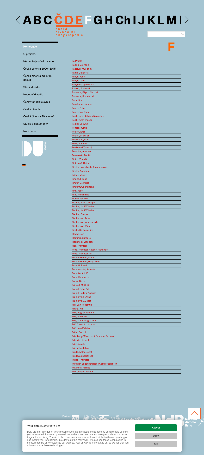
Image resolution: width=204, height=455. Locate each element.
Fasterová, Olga (80, 112)
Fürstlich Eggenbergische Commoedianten (94, 364)
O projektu (29, 54)
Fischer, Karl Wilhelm (83, 206)
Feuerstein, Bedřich (82, 155)
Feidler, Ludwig (80, 124)
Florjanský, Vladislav (82, 242)
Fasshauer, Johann (82, 104)
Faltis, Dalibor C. (80, 73)
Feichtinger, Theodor (82, 120)
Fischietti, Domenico (82, 230)
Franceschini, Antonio (83, 269)
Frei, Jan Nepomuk (82, 305)
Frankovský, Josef (81, 301)
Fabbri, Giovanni (80, 65)
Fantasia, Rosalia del (83, 96)
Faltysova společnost (83, 84)
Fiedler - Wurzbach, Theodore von (89, 167)
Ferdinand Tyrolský (82, 147)
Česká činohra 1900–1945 (39, 68)
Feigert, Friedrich (81, 136)
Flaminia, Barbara (81, 238)
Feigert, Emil (78, 132)
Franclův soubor (80, 277)
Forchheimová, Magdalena (86, 261)
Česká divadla (32, 109)
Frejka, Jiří (77, 309)
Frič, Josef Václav (81, 328)
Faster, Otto (78, 108)
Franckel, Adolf (80, 273)
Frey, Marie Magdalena (84, 320)
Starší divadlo (31, 87)
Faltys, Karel (78, 81)
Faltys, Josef (78, 77)
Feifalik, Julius (79, 128)
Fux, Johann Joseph (83, 372)
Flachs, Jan (78, 234)
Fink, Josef (77, 191)
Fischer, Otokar (80, 214)
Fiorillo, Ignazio (80, 198)
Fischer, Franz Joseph (83, 202)
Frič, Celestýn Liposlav (84, 324)
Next (186, 20)
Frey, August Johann (83, 313)
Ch (123, 21)
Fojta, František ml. (82, 254)
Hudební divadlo (33, 94)
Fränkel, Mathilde (81, 285)
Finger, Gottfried (80, 183)
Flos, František (79, 246)
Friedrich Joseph (81, 340)
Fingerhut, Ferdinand (83, 187)
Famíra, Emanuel (81, 88)
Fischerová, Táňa (81, 226)
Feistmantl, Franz (81, 140)
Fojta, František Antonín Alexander (90, 250)
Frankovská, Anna (81, 297)
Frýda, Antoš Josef (82, 352)
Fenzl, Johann (79, 143)
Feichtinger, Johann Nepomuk (88, 116)
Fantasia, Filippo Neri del (85, 92)
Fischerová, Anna (81, 218)
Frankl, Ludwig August (84, 293)
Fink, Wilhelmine (80, 195)
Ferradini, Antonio (81, 151)
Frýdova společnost (82, 356)
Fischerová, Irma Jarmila (85, 222)
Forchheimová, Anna (83, 257)
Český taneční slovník (36, 102)
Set (156, 444)
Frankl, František (81, 289)
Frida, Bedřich (79, 332)
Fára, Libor (77, 100)
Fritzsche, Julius (80, 348)
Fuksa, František (80, 360)
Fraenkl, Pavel (79, 265)
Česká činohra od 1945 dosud (37, 78)
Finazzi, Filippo (79, 179)
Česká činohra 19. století (38, 116)
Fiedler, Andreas (80, 171)
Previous (18, 20)
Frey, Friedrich (79, 316)
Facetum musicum (82, 69)
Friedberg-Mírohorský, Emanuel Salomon (93, 336)
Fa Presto (77, 61)
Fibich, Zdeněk (79, 159)
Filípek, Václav (79, 175)
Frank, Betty (78, 281)
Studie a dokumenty (35, 123)
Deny (156, 435)
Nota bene (29, 131)
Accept (156, 427)
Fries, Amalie (78, 344)
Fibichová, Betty (80, 163)
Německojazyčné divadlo (38, 61)
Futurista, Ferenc (81, 368)
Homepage (30, 46)
